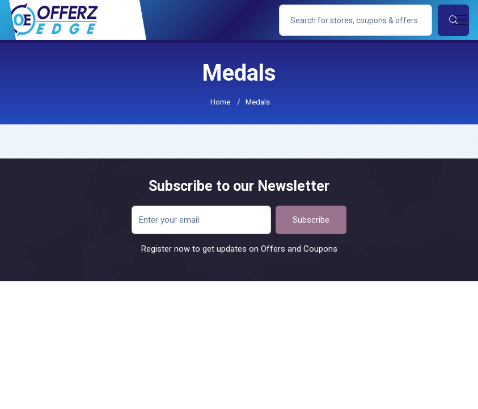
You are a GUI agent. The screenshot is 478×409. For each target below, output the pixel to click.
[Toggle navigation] (460, 20)
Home (220, 101)
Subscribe (311, 220)
